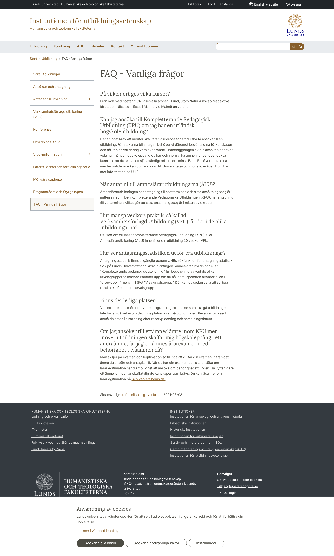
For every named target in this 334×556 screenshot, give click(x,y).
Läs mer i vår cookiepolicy (97, 531)
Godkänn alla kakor (100, 543)
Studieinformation (61, 154)
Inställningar (206, 543)
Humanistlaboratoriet (47, 436)
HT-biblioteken (42, 423)
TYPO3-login (227, 493)
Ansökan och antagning (52, 86)
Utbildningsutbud (46, 142)
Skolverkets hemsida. (149, 379)
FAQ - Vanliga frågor (50, 204)
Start (33, 59)
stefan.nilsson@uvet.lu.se (140, 395)
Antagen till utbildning (61, 99)
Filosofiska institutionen (188, 423)
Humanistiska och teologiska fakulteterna (92, 4)
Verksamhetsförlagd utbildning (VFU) (61, 114)
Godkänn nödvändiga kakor (156, 543)
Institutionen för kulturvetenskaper (196, 436)
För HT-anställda (220, 4)
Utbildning (49, 59)
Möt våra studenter (61, 179)
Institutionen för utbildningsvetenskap (90, 20)
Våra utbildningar (46, 74)
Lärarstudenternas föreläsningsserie (61, 167)
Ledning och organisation (50, 416)
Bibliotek (194, 4)
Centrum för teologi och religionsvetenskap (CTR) (208, 449)
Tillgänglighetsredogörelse (237, 486)
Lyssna (293, 4)
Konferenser (61, 129)
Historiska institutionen (187, 429)
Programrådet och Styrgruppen (58, 192)
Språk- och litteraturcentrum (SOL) (196, 442)
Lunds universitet (45, 4)
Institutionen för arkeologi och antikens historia (206, 416)
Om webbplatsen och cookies (239, 480)
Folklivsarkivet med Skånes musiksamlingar (64, 442)
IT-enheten (39, 429)
